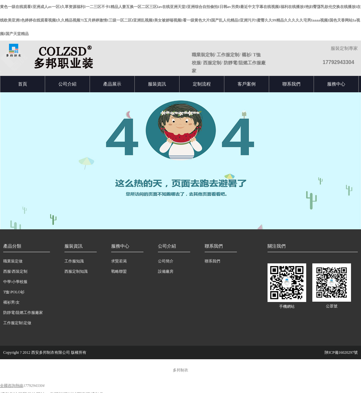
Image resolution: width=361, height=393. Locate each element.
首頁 (22, 84)
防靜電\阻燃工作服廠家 (23, 312)
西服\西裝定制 (15, 271)
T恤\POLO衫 (13, 292)
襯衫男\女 (11, 302)
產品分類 (12, 246)
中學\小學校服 (15, 281)
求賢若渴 (119, 261)
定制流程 (202, 84)
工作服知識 (74, 261)
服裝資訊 (157, 84)
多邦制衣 (180, 370)
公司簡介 (165, 261)
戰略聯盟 (119, 271)
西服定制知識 (76, 271)
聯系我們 (291, 84)
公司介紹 (67, 84)
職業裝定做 (13, 261)
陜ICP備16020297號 (341, 352)
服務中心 (336, 84)
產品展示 (112, 84)
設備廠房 (165, 271)
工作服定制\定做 (17, 323)
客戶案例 (247, 84)
